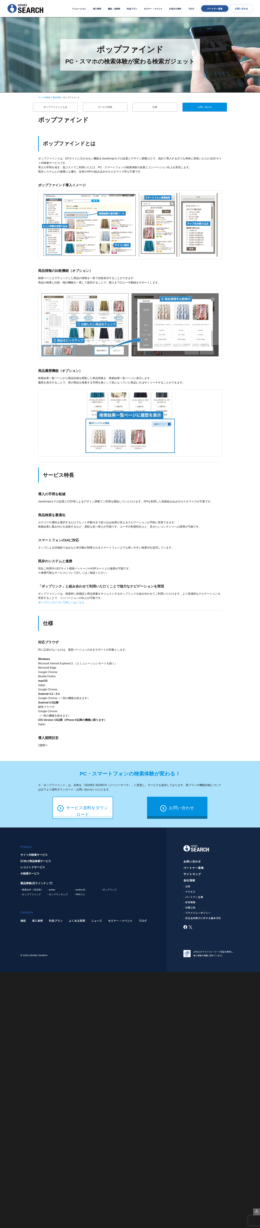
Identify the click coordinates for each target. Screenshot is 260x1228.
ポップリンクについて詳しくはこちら (61, 602)
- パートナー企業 (193, 897)
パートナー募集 (215, 8)
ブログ (191, 8)
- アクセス (189, 891)
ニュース (96, 920)
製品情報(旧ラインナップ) (36, 883)
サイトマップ (192, 874)
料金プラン (132, 8)
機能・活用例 (114, 8)
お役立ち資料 (175, 8)
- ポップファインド (30, 894)
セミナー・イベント (153, 8)
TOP (256, 1212)
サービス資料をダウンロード (83, 808)
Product (26, 847)
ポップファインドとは (55, 107)
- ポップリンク (109, 889)
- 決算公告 (189, 907)
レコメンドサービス (32, 867)
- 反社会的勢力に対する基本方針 (202, 918)
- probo (51, 889)
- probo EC (79, 889)
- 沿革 (186, 886)
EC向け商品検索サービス (35, 861)
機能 (23, 920)
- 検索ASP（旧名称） (31, 889)
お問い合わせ (241, 8)
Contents (26, 913)
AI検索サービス (29, 873)
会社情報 (189, 880)
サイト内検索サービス (34, 855)
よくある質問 (77, 920)
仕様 (154, 107)
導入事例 (97, 8)
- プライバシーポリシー (197, 912)
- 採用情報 (189, 902)
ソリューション (79, 8)
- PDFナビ (79, 894)
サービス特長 (105, 107)
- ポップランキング (57, 894)
